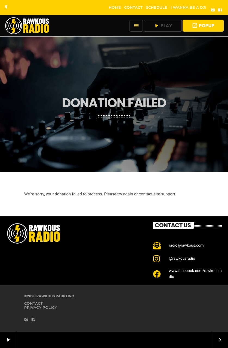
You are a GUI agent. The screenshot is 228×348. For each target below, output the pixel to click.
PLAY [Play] (162, 25)
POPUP (203, 25)
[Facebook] (220, 10)
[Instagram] (213, 10)
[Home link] (27, 25)
